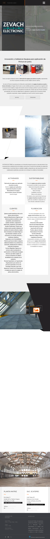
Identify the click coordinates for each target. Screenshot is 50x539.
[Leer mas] (17, 97)
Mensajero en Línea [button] (33, 510)
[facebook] (5, 537)
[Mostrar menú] (44, 3)
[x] (11, 537)
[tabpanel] (36, 28)
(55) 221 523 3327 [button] (12, 506)
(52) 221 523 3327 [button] (35, 508)
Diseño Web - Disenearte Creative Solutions (38, 537)
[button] (20, 75)
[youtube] (8, 537)
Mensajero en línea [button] (10, 508)
